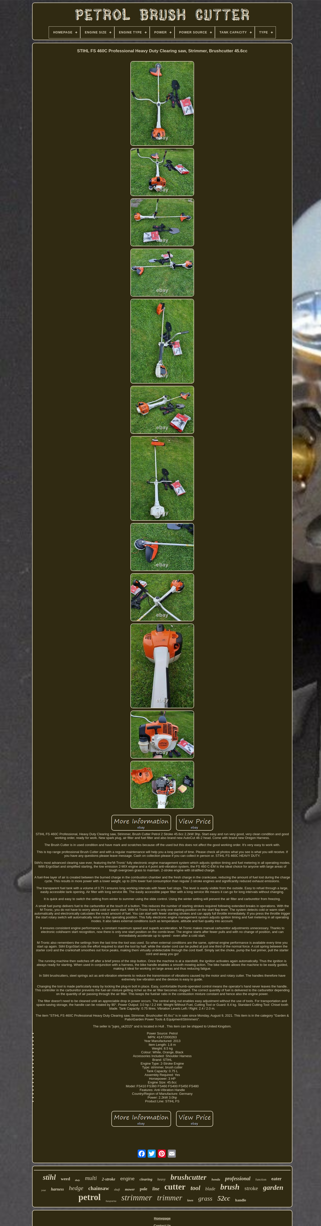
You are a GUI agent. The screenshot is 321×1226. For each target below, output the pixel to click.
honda (215, 1179)
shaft (117, 1189)
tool (195, 1188)
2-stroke (108, 1179)
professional (237, 1178)
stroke (251, 1188)
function (261, 1179)
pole (143, 1189)
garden (273, 1187)
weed (65, 1178)
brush (230, 1186)
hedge (76, 1188)
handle (240, 1200)
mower (130, 1189)
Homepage (162, 1218)
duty (77, 1180)
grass (205, 1198)
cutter (174, 1186)
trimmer (169, 1197)
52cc (223, 1198)
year (43, 1190)
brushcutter (188, 1177)
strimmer (136, 1197)
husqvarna (111, 1201)
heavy (161, 1179)
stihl (49, 1177)
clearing (146, 1179)
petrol (89, 1197)
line (155, 1188)
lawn (190, 1200)
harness (57, 1189)
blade (210, 1188)
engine (127, 1178)
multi (91, 1178)
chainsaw (98, 1188)
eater (276, 1178)
